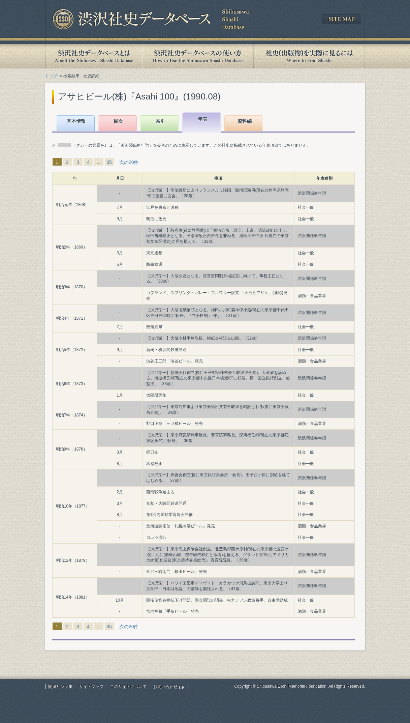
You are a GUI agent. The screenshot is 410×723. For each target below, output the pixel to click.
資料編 (245, 121)
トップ (51, 76)
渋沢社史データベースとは (93, 56)
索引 (160, 121)
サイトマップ (91, 686)
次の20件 (129, 162)
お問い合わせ (165, 686)
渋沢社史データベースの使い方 (198, 56)
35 (109, 162)
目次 (118, 121)
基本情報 (76, 121)
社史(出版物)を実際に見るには (309, 56)
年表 (202, 119)
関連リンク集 (60, 686)
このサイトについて (128, 686)
